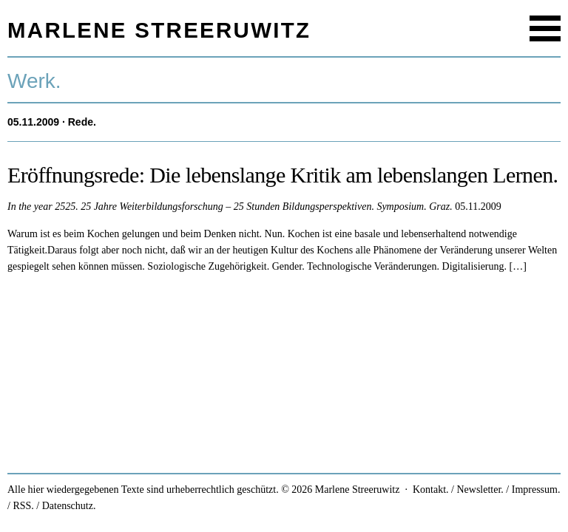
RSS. (23, 505)
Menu (545, 28)
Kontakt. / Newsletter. (458, 489)
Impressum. (536, 489)
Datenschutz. (69, 505)
